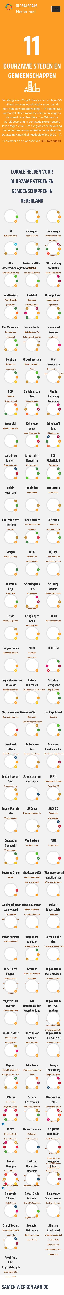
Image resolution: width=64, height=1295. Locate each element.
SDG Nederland (51, 141)
